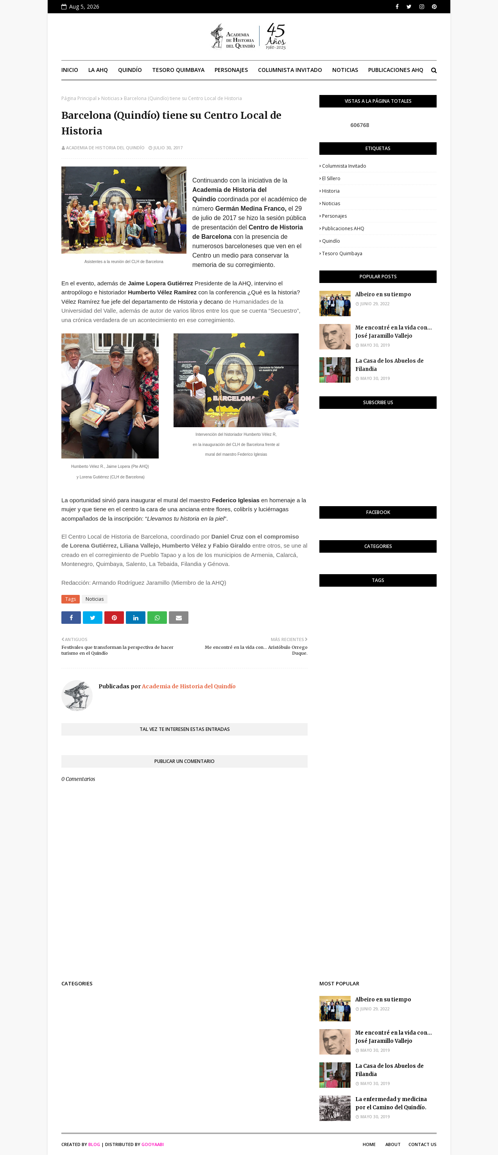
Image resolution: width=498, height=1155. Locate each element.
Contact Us (422, 1144)
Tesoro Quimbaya (342, 253)
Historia (331, 191)
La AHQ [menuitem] (98, 69)
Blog (94, 1144)
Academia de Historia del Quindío (105, 147)
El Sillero (331, 178)
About (393, 1144)
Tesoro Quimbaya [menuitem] (178, 69)
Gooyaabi (153, 1144)
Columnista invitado (344, 166)
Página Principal (79, 98)
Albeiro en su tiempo (383, 294)
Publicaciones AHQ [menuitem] (395, 69)
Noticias (110, 98)
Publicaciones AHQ (343, 228)
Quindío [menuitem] (130, 69)
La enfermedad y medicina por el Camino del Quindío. (391, 1103)
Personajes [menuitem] (231, 69)
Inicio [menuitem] (69, 69)
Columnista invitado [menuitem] (290, 69)
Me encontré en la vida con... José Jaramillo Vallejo (393, 331)
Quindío (331, 241)
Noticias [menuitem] (345, 69)
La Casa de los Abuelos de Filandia (389, 365)
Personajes (334, 216)
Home (369, 1144)
